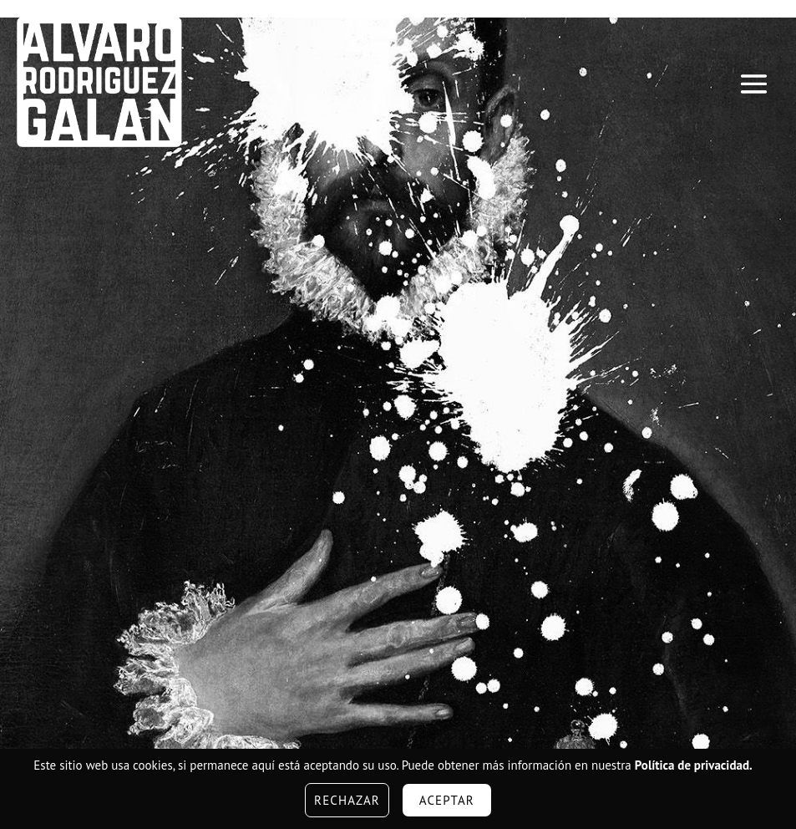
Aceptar (446, 800)
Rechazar (347, 800)
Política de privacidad (692, 765)
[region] (398, 394)
